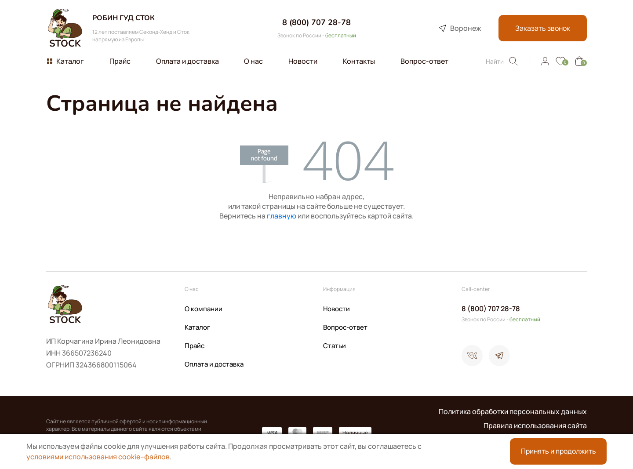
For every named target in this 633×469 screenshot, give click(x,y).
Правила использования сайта (535, 425)
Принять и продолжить (558, 451)
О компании (203, 308)
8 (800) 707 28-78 (316, 22)
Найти (502, 61)
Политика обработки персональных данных (513, 411)
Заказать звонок (541, 28)
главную (281, 216)
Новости (336, 308)
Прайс (194, 345)
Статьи (334, 345)
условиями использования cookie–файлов (98, 457)
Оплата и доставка (214, 364)
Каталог (197, 327)
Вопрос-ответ (345, 327)
